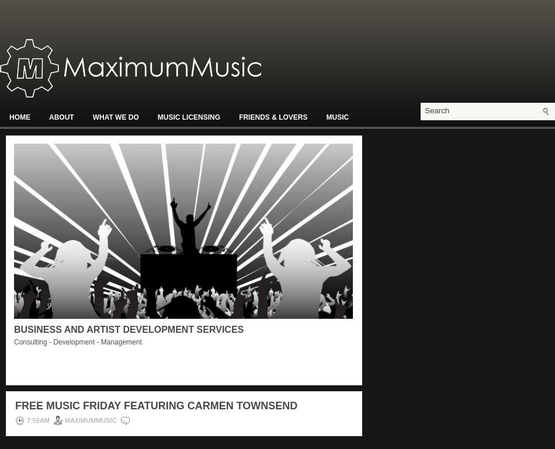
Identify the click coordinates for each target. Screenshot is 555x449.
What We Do (116, 117)
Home (19, 117)
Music (337, 117)
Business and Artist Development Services (129, 330)
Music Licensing (189, 117)
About (61, 117)
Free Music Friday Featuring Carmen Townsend (156, 406)
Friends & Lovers (273, 117)
